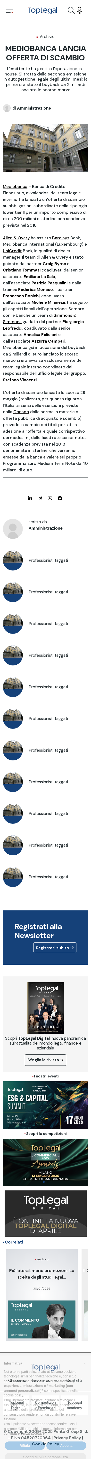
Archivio (47, 36)
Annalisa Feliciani (40, 334)
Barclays (60, 238)
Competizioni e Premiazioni (45, 1405)
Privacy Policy (67, 1437)
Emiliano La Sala (39, 276)
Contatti (74, 1380)
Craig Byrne (54, 263)
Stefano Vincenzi (20, 380)
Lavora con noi (45, 1380)
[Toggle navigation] (9, 10)
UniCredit (12, 250)
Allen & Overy (16, 238)
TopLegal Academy (74, 1405)
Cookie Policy (45, 1444)
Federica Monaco (35, 289)
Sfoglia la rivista (45, 1060)
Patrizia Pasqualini (49, 283)
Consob (21, 411)
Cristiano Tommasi (22, 270)
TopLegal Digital (16, 1405)
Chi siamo (17, 1380)
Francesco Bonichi (21, 296)
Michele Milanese (48, 302)
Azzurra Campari (48, 341)
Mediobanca (15, 186)
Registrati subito (55, 948)
